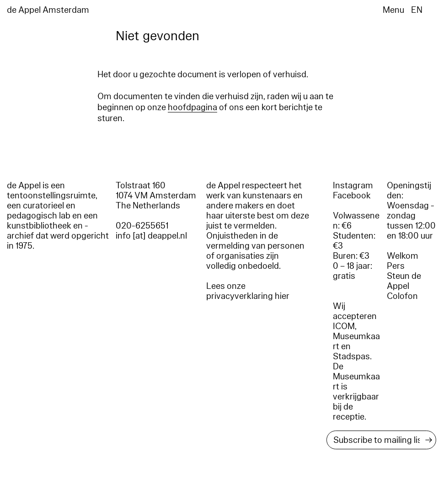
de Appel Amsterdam (48, 10)
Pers (396, 266)
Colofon (402, 296)
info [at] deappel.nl (151, 236)
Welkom (402, 256)
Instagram (353, 186)
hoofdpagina (192, 107)
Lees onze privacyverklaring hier (247, 291)
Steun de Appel (404, 281)
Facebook (352, 196)
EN (416, 10)
